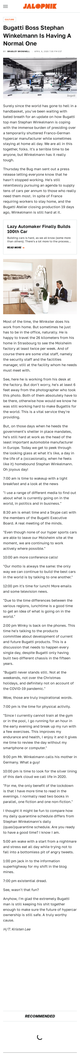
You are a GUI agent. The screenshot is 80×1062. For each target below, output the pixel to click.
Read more (14, 247)
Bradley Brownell (18, 51)
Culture (9, 19)
